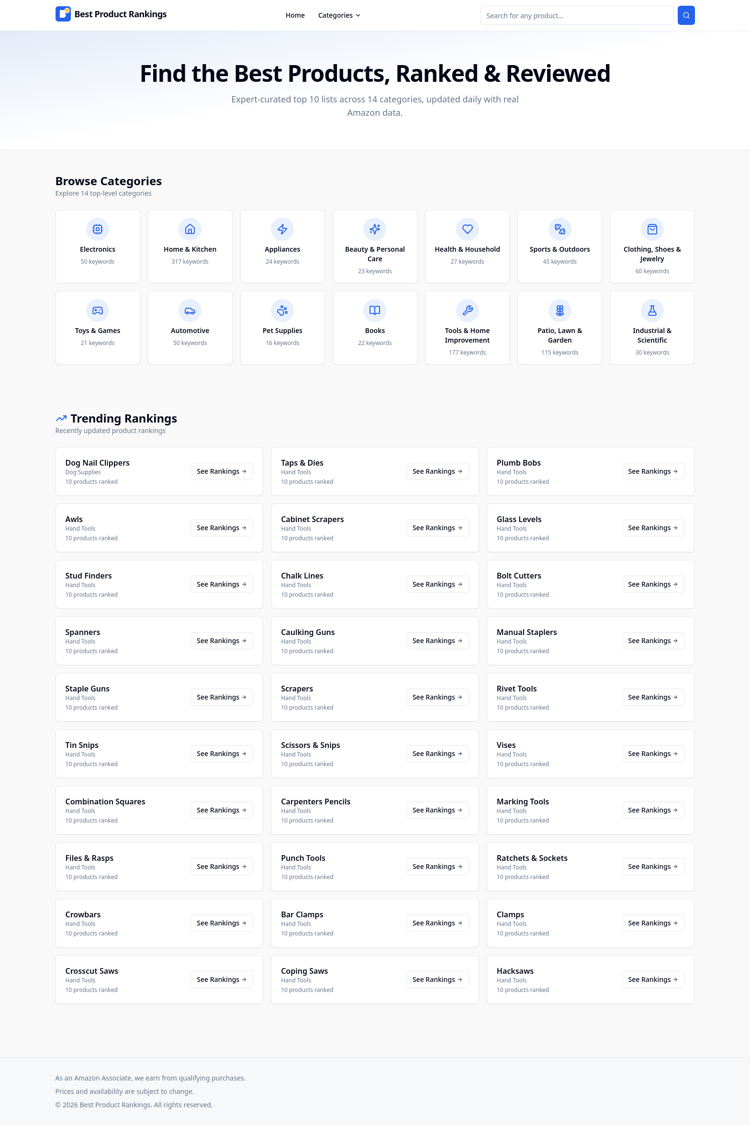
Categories (339, 15)
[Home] (111, 15)
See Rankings (222, 471)
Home (295, 15)
